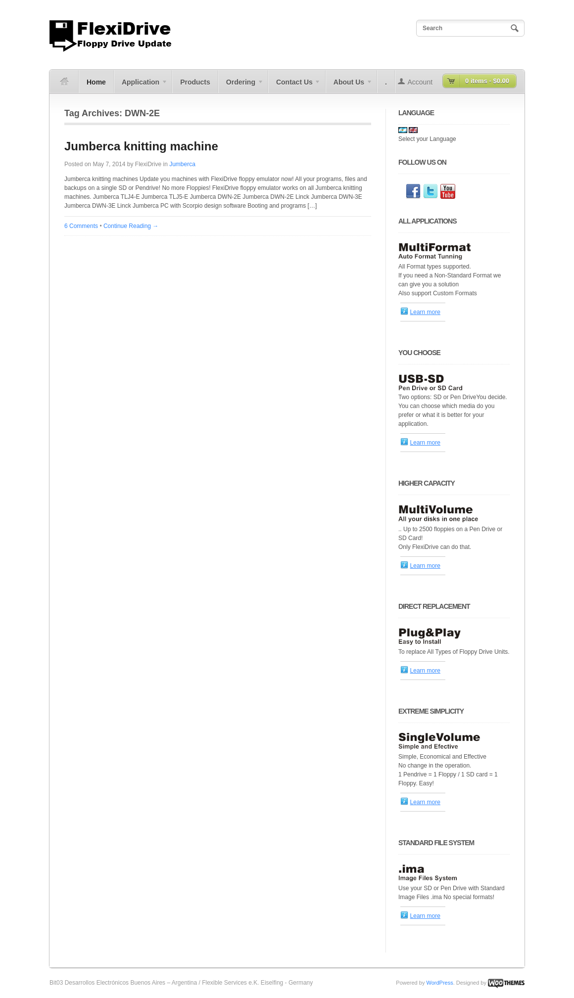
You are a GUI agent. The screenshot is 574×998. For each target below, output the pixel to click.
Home (96, 82)
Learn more (425, 312)
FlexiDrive (148, 164)
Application (141, 85)
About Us (349, 85)
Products (195, 82)
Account (420, 82)
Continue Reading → (130, 226)
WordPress (439, 983)
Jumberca (182, 164)
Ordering (241, 85)
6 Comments (81, 226)
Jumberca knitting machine (141, 146)
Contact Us (294, 85)
